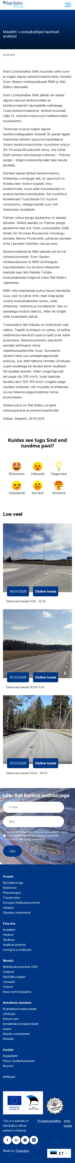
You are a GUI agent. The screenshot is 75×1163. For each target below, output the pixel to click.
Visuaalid (9, 981)
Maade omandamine (16, 1033)
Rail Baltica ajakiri (14, 976)
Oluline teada (45, 591)
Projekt (8, 876)
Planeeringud (12, 892)
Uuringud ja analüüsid (17, 949)
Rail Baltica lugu (13, 882)
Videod (8, 986)
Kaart (11, 1076)
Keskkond (9, 887)
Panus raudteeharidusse (19, 1061)
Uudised (8, 971)
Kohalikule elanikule (17, 1002)
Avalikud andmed (14, 944)
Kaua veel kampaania (17, 991)
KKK (5, 1076)
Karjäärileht (10, 1056)
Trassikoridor (11, 897)
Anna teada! (68, 1123)
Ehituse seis (10, 1018)
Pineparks (22, 1150)
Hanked (8, 934)
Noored (8, 1066)
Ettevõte (9, 923)
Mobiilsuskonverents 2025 (20, 966)
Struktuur (9, 939)
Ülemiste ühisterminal (16, 912)
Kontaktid (9, 929)
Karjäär (8, 1049)
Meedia (8, 960)
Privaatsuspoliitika (49, 1121)
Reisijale (8, 1038)
